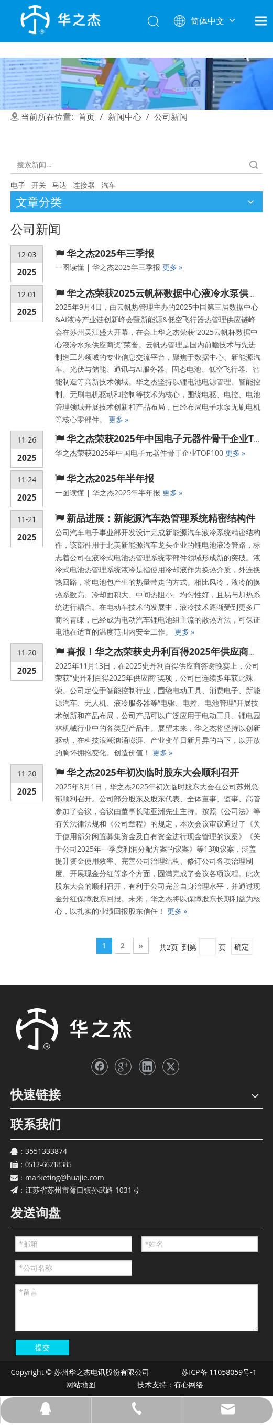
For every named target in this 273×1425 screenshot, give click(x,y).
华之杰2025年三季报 (110, 253)
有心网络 (191, 1384)
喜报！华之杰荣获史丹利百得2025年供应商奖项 (167, 651)
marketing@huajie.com (64, 1177)
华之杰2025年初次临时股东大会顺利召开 (153, 772)
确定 (241, 947)
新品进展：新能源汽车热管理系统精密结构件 (161, 518)
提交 (42, 1347)
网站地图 (79, 1384)
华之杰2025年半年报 (110, 478)
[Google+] (123, 1066)
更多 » (172, 267)
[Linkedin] (147, 1066)
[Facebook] (99, 1066)
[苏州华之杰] (73, 1029)
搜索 (254, 164)
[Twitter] (170, 1066)
